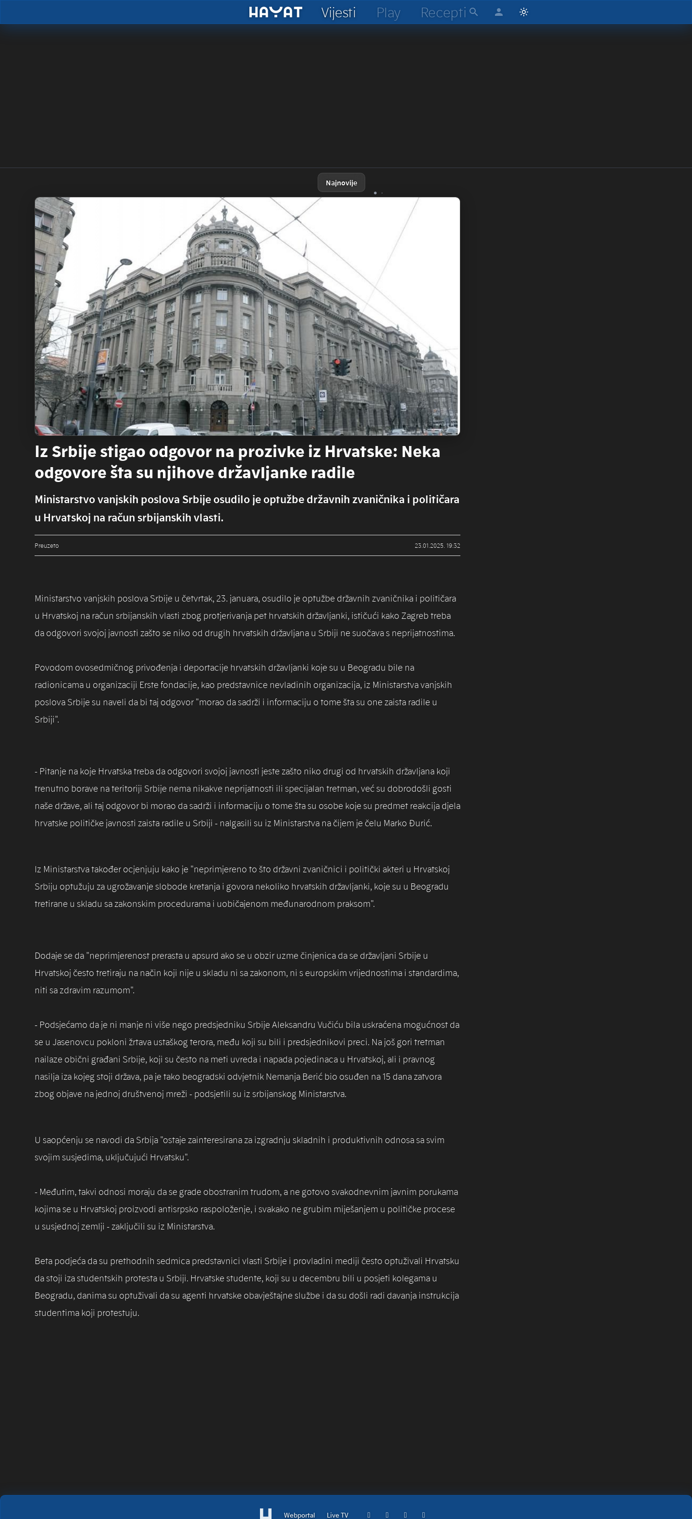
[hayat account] (499, 12)
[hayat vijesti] (338, 12)
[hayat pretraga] (474, 12)
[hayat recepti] (443, 12)
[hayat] (276, 12)
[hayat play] (388, 12)
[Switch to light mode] (523, 12)
